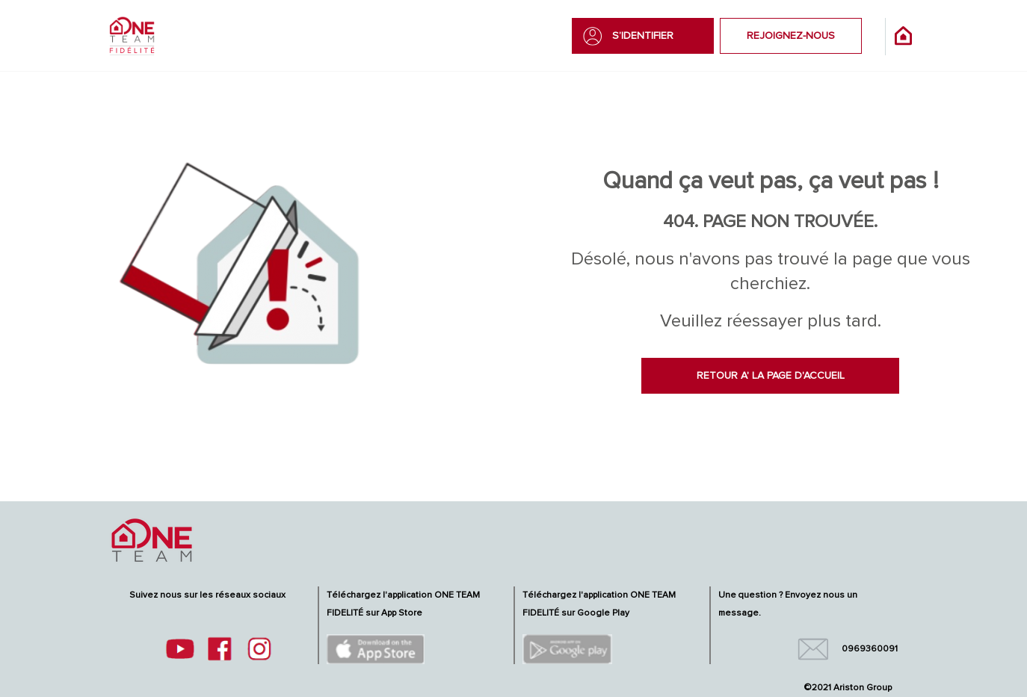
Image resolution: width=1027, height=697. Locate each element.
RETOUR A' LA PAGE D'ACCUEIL (771, 376)
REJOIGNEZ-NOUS (791, 36)
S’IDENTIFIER (642, 36)
